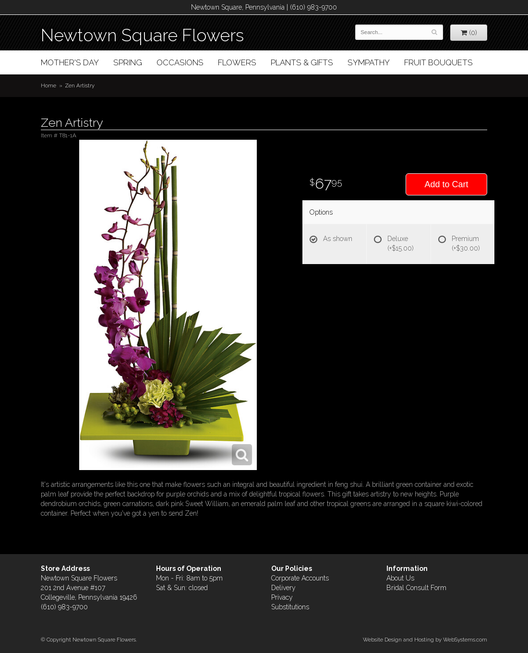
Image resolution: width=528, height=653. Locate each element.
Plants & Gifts (302, 62)
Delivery (283, 588)
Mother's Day (70, 62)
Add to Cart (446, 184)
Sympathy (369, 62)
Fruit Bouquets (438, 62)
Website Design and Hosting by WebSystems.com (425, 639)
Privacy (282, 597)
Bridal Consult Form (416, 588)
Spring (127, 62)
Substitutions (290, 607)
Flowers (237, 62)
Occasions (180, 62)
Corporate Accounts (300, 578)
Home (48, 85)
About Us (400, 578)
